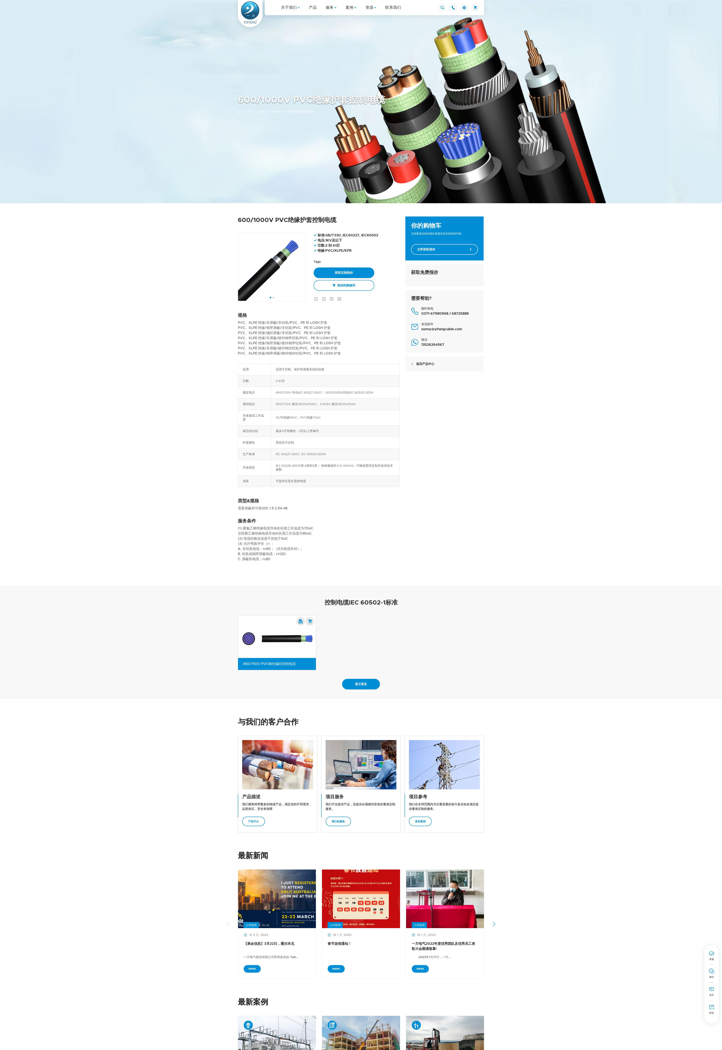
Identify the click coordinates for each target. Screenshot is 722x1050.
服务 (330, 7)
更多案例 (420, 821)
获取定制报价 (344, 273)
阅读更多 (252, 969)
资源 (370, 7)
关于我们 (289, 7)
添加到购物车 (344, 285)
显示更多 (361, 684)
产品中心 (253, 821)
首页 (240, 111)
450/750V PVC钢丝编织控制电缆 (269, 664)
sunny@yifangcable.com (441, 329)
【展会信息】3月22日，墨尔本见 (269, 943)
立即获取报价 (444, 249)
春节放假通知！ (340, 943)
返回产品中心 (422, 364)
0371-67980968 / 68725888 (445, 313)
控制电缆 (262, 111)
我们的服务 (338, 821)
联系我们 (393, 7)
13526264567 (432, 344)
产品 (313, 7)
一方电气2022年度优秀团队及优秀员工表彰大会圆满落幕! (443, 946)
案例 (350, 7)
